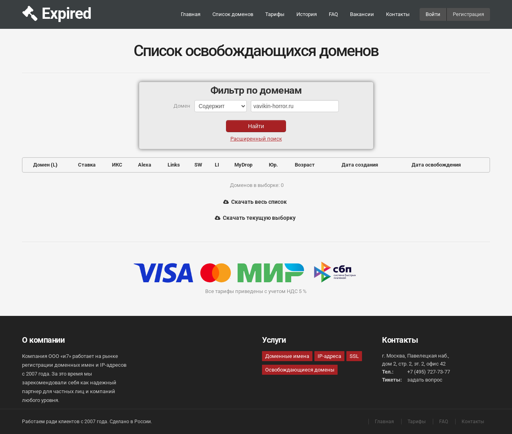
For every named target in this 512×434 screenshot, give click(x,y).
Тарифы (274, 14)
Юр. (273, 165)
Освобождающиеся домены (299, 370)
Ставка (87, 165)
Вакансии (362, 14)
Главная (190, 14)
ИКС (117, 165)
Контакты (398, 14)
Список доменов (232, 14)
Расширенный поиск (256, 139)
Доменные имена (287, 356)
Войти (433, 14)
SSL (354, 356)
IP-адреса (329, 356)
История (306, 14)
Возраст (305, 165)
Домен (41, 165)
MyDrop (243, 165)
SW (198, 165)
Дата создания (360, 165)
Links (174, 165)
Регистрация (468, 14)
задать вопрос (424, 380)
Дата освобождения (436, 165)
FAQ (333, 14)
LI (217, 165)
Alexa (144, 165)
